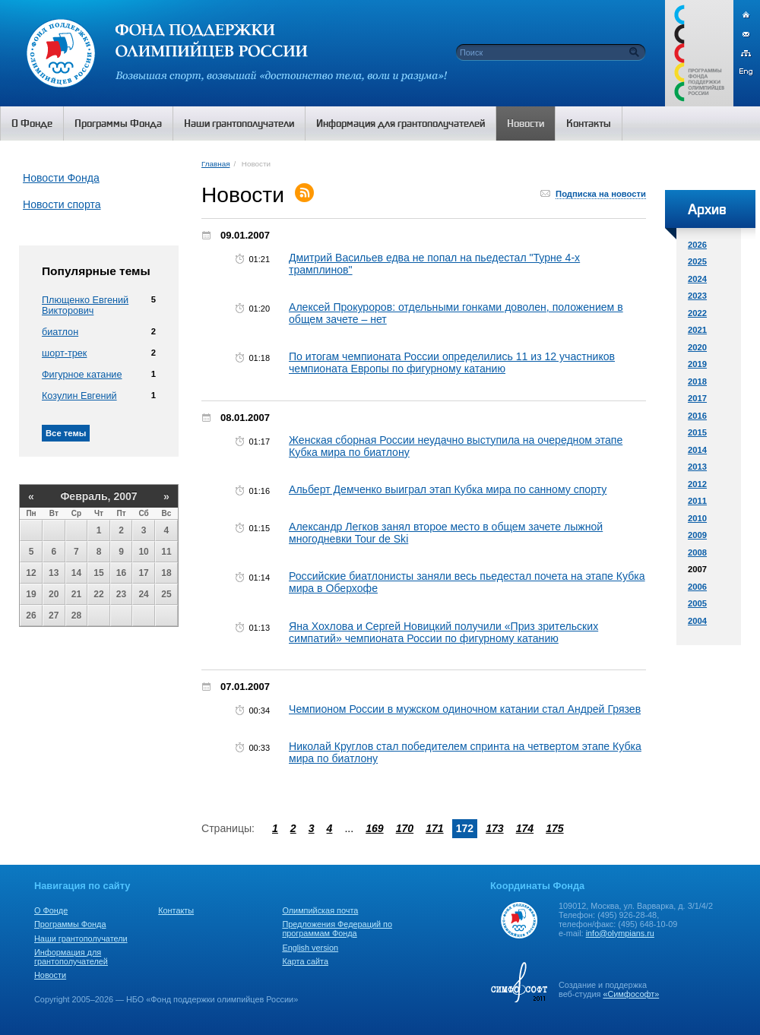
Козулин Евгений (79, 396)
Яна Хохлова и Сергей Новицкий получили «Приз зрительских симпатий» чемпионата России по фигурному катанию (443, 632)
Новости (50, 975)
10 (143, 551)
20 (54, 594)
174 (525, 828)
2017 (697, 398)
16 (121, 573)
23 (121, 594)
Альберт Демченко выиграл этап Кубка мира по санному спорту (447, 489)
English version (310, 947)
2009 (697, 535)
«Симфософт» (631, 994)
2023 (697, 295)
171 (435, 828)
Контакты (176, 910)
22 (98, 594)
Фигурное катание (82, 374)
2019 (697, 364)
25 (166, 594)
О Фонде (51, 910)
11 (166, 551)
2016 (697, 415)
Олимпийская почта (320, 910)
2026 (697, 244)
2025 (697, 261)
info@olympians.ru (620, 933)
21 (76, 594)
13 (54, 573)
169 (375, 828)
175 (555, 828)
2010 (697, 518)
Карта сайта (305, 961)
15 (98, 573)
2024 (697, 278)
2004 (697, 620)
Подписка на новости (601, 193)
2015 (697, 432)
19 (31, 594)
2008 (697, 552)
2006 (697, 586)
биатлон (60, 332)
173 (495, 828)
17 (143, 573)
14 (76, 573)
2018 (697, 381)
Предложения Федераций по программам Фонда (337, 928)
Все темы (66, 433)
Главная (215, 164)
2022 (697, 313)
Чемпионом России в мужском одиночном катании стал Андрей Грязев (465, 709)
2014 (697, 449)
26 (31, 615)
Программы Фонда (70, 924)
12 (31, 573)
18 (166, 573)
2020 (697, 347)
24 (143, 594)
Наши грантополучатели (81, 938)
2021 (697, 329)
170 (405, 828)
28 (76, 615)
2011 (697, 500)
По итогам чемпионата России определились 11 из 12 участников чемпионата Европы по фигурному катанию (452, 362)
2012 (697, 484)
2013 (697, 466)
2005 (697, 603)
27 (54, 615)
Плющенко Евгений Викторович (85, 305)
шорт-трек (64, 353)
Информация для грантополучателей (71, 957)
